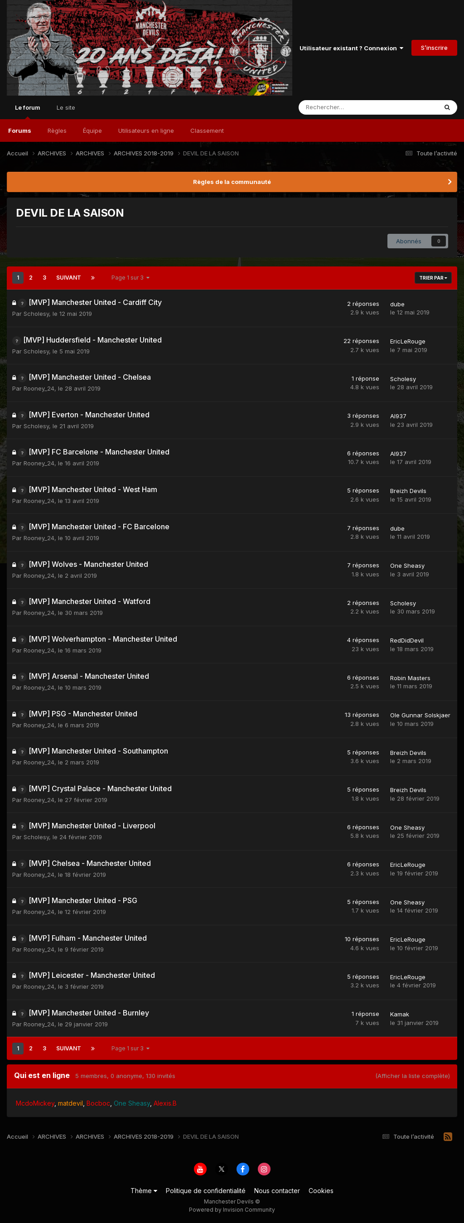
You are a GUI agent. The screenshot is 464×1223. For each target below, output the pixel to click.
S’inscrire (434, 47)
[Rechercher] (347, 107)
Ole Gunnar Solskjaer (420, 715)
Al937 (398, 416)
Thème (143, 1190)
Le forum (27, 111)
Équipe (92, 130)
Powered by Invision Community (232, 1209)
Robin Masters (410, 678)
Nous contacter (277, 1190)
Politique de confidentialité (206, 1190)
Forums (19, 130)
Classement (207, 130)
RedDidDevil (407, 640)
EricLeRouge (407, 341)
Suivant (68, 277)
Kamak (399, 1014)
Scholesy (36, 313)
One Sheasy (407, 565)
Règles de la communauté (232, 181)
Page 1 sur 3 (130, 277)
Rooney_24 (39, 388)
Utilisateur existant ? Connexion (351, 48)
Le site (66, 107)
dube (397, 304)
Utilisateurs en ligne (146, 130)
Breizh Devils (408, 490)
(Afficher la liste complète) (412, 1075)
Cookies (321, 1190)
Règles (57, 130)
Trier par (433, 277)
